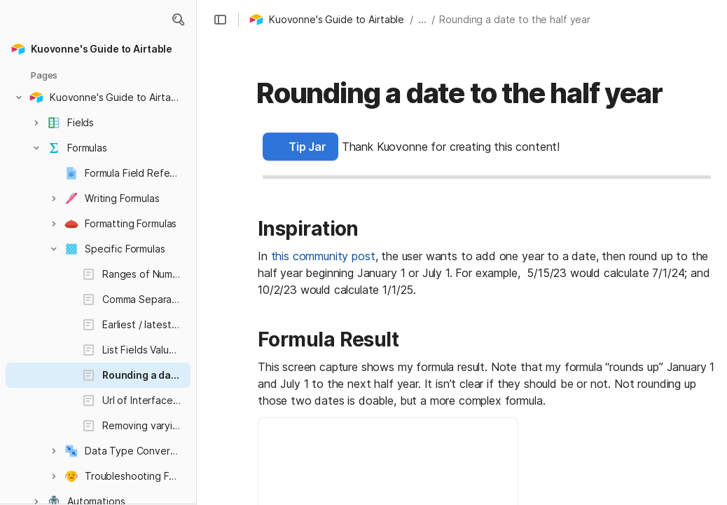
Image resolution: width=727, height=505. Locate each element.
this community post (323, 256)
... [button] (422, 19)
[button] (178, 19)
